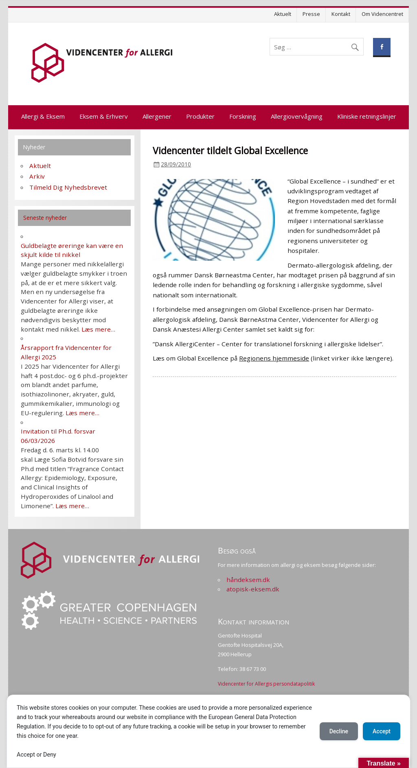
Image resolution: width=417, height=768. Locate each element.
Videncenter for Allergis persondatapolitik (266, 683)
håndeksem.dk (248, 579)
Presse (311, 14)
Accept (382, 731)
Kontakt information (253, 621)
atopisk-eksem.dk (252, 589)
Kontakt (340, 14)
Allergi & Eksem (43, 116)
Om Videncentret (382, 14)
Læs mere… (98, 329)
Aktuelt (282, 14)
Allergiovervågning (297, 116)
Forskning (242, 116)
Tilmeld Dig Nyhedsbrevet (68, 187)
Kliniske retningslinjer (366, 116)
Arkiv (37, 176)
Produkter (200, 116)
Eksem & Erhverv (103, 116)
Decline (338, 731)
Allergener (157, 116)
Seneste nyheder (45, 217)
